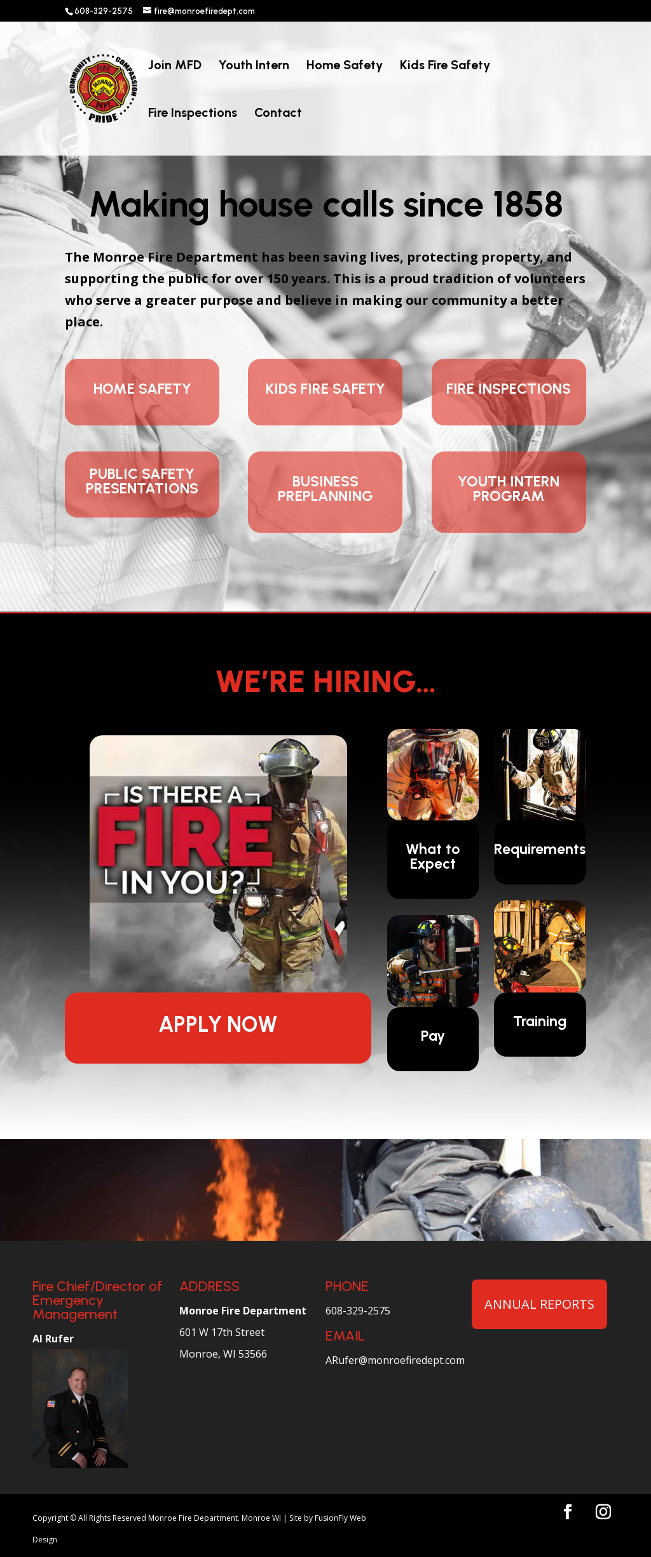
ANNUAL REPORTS (539, 1304)
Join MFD (175, 66)
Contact (278, 114)
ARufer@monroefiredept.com (395, 1360)
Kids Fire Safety (445, 66)
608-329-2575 (358, 1311)
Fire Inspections (192, 114)
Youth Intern (254, 66)
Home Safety (344, 66)
